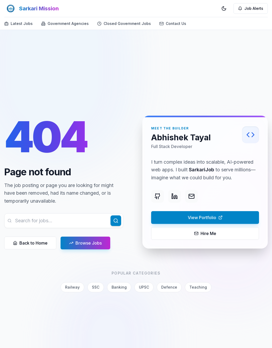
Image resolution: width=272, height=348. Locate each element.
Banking (119, 287)
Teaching (198, 287)
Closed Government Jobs (124, 23)
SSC (95, 287)
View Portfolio (187, 217)
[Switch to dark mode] (224, 8)
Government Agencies (65, 23)
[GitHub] (157, 196)
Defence (169, 287)
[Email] (191, 196)
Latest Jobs (18, 23)
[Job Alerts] (250, 8)
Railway (72, 287)
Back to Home (30, 243)
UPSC (144, 287)
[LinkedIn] (174, 196)
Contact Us (172, 23)
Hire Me (205, 233)
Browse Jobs (85, 243)
